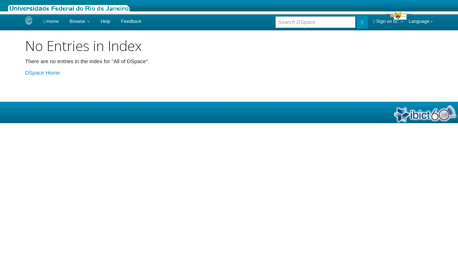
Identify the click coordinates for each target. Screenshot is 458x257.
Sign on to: (388, 21)
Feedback (131, 21)
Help (105, 21)
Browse (80, 21)
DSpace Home (42, 73)
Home (51, 21)
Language (421, 21)
